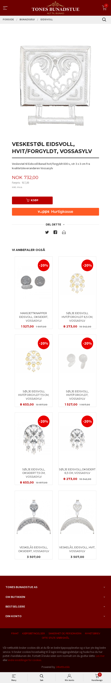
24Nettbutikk (63, 667)
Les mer (100, 656)
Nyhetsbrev (92, 633)
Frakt (15, 633)
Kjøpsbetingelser (33, 633)
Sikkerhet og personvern (64, 633)
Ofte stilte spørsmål (55, 638)
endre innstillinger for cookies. (25, 660)
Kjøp (32, 200)
